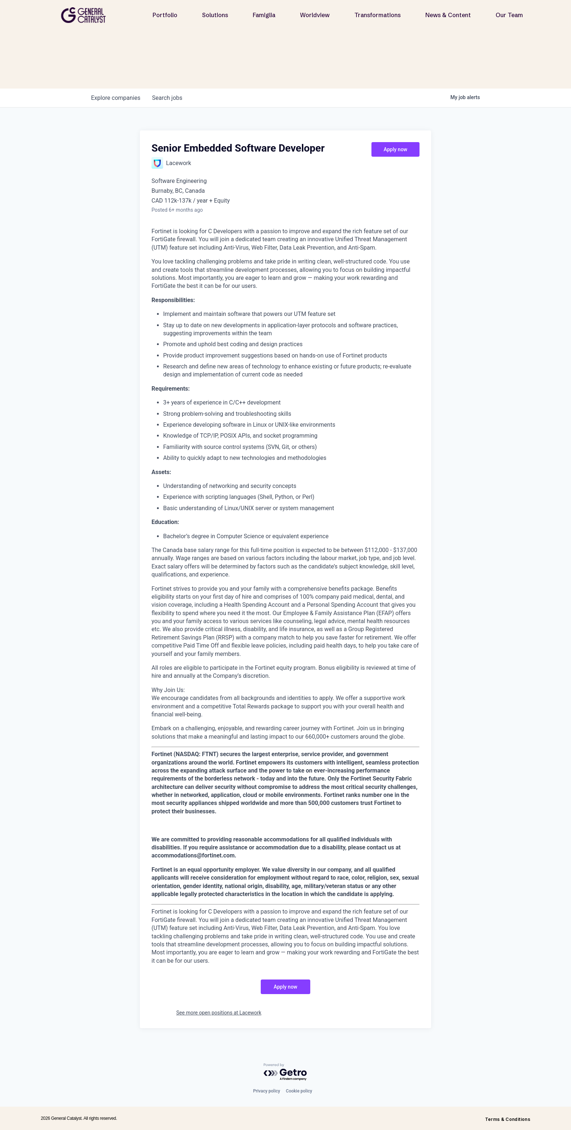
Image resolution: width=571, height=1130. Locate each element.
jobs (167, 97)
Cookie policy (299, 1091)
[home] (86, 15)
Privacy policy (266, 1091)
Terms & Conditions (507, 1119)
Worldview (315, 15)
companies (115, 97)
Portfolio (165, 15)
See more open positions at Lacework (218, 1013)
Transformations (377, 15)
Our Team (509, 15)
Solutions (215, 15)
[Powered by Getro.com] (285, 1072)
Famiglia (264, 15)
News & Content (448, 15)
